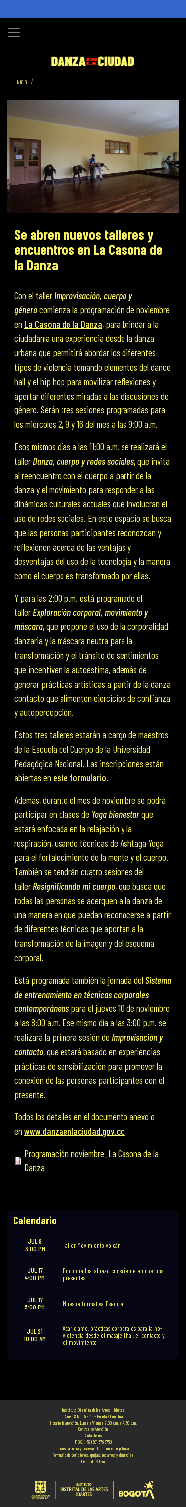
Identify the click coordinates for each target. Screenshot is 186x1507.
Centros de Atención (93, 1429)
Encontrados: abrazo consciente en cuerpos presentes (113, 1274)
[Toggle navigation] (14, 32)
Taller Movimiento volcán (92, 1245)
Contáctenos (93, 1435)
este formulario (79, 777)
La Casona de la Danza (63, 324)
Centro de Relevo (93, 1461)
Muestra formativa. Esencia (93, 1303)
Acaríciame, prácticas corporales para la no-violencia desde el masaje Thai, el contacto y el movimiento (114, 1335)
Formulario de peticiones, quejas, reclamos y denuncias (93, 1455)
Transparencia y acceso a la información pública (93, 1448)
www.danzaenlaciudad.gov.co (74, 1131)
